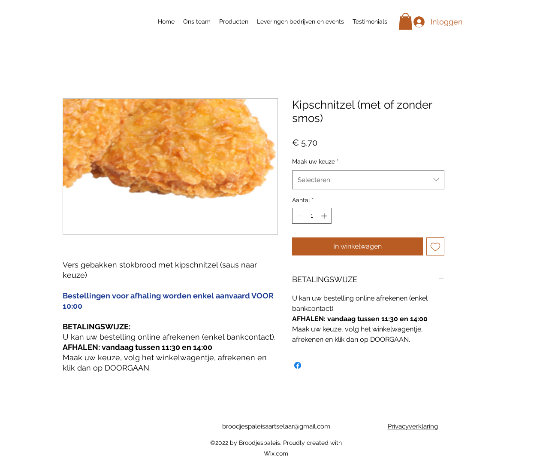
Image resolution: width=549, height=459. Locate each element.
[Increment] (325, 215)
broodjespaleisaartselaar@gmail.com (276, 426)
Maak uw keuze (315, 161)
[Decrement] (298, 215)
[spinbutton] (312, 215)
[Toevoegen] (435, 246)
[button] (405, 21)
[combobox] (368, 179)
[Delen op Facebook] (298, 365)
